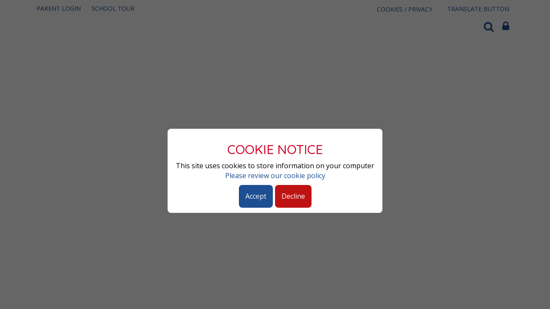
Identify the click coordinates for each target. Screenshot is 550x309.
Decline (293, 196)
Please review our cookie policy (275, 175)
